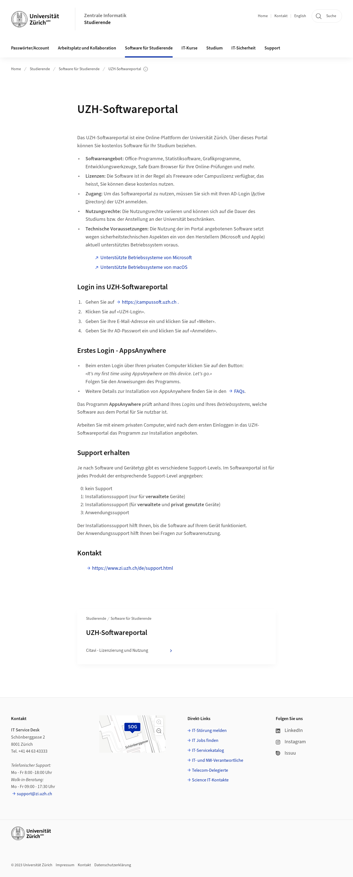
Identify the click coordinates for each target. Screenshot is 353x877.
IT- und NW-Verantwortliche (217, 760)
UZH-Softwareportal (128, 69)
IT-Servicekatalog (208, 750)
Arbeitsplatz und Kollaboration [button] (87, 48)
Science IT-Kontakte (210, 780)
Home (263, 16)
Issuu (286, 753)
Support (272, 48)
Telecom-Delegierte (210, 770)
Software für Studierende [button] (149, 48)
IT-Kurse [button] (189, 48)
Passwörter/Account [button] (30, 48)
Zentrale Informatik (105, 15)
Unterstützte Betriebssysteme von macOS (144, 267)
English (300, 16)
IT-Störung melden (209, 731)
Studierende (97, 22)
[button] (158, 722)
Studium (214, 48)
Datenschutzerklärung (112, 865)
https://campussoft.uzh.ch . (150, 302)
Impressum (65, 865)
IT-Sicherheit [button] (243, 48)
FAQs (239, 391)
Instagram (291, 741)
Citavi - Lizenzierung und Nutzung (129, 650)
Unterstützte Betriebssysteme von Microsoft (146, 257)
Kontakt (281, 16)
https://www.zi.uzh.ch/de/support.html (132, 568)
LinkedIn (289, 730)
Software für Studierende (79, 69)
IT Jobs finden (205, 740)
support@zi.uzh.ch (34, 794)
